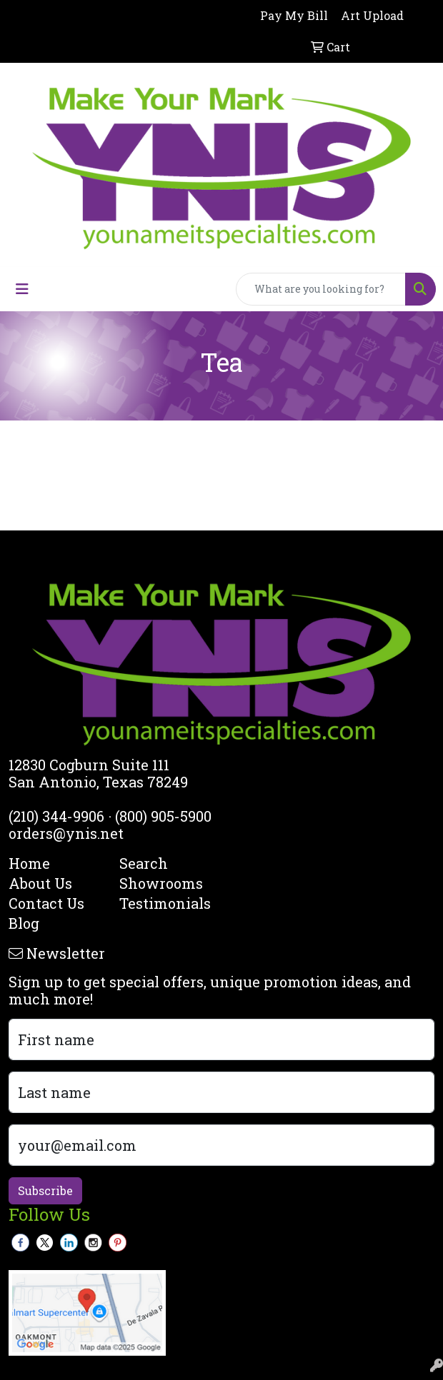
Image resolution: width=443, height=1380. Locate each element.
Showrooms (161, 883)
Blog (24, 923)
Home (29, 863)
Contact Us (46, 903)
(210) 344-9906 (56, 816)
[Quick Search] (321, 289)
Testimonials (165, 903)
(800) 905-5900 (163, 816)
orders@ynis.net (66, 833)
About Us (40, 883)
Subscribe (45, 1190)
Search (143, 863)
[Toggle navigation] (22, 288)
